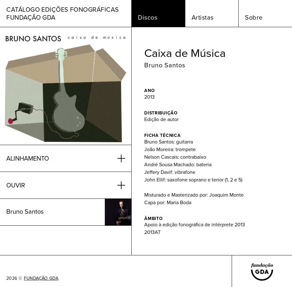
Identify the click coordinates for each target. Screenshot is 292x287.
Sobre (254, 17)
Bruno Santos (164, 65)
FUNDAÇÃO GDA (41, 278)
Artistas (203, 17)
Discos (147, 17)
